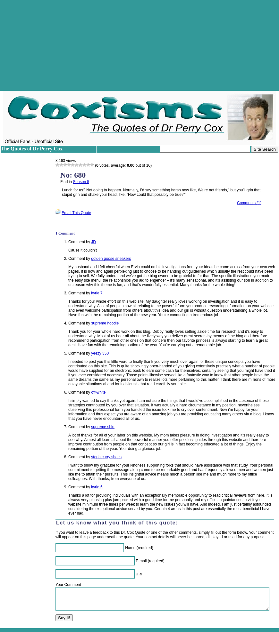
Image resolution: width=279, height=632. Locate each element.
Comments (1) (249, 203)
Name (130, 548)
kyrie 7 (96, 293)
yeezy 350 (100, 353)
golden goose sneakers (111, 258)
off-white (98, 392)
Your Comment (68, 584)
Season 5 (81, 182)
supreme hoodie (105, 323)
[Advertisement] (139, 45)
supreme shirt (102, 427)
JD (93, 242)
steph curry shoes (106, 457)
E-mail (141, 561)
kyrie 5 (96, 487)
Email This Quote (76, 213)
